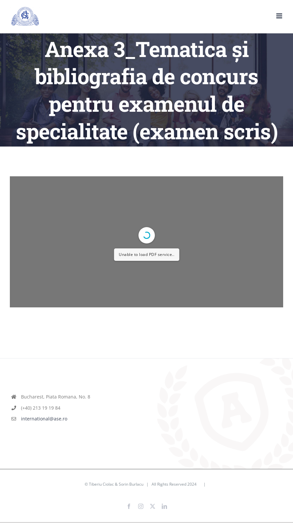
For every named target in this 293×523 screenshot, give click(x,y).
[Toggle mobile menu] (279, 15)
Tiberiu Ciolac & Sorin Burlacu (116, 484)
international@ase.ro (44, 419)
